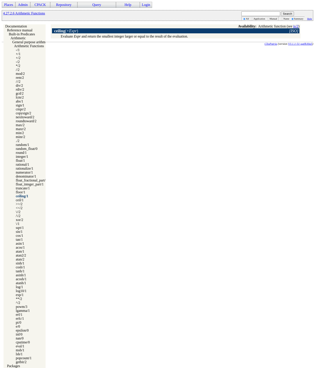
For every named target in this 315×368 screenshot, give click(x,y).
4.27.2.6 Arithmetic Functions (24, 13)
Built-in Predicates (22, 34)
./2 (17, 141)
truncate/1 (23, 188)
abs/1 (19, 101)
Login (146, 5)
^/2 (18, 303)
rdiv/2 (20, 89)
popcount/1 (24, 358)
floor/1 (20, 192)
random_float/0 (26, 149)
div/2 (19, 85)
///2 (18, 81)
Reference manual (19, 30)
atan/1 (20, 251)
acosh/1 (21, 279)
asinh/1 (21, 275)
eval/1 (20, 346)
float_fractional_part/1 (31, 180)
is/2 (295, 26)
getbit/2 (21, 362)
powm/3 (21, 307)
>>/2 (19, 204)
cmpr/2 (21, 109)
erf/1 (19, 314)
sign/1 (20, 105)
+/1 (18, 54)
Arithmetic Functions (29, 46)
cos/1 (19, 235)
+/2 (18, 58)
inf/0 (19, 334)
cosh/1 (20, 267)
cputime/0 (23, 342)
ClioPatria (271, 43)
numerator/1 (24, 172)
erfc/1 (20, 318)
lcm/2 (20, 97)
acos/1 (20, 247)
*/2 (18, 66)
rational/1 (22, 164)
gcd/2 (20, 93)
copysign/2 (23, 113)
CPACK (40, 5)
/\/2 (18, 216)
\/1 (18, 224)
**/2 (19, 299)
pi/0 (18, 322)
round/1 (21, 152)
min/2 (20, 133)
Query (96, 5)
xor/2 (19, 220)
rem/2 (20, 77)
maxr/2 (21, 129)
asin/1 (20, 243)
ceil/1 (20, 200)
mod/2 (20, 73)
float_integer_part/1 (30, 184)
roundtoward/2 (26, 121)
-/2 (18, 62)
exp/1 (20, 295)
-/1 (18, 50)
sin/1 (19, 231)
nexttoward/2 (25, 117)
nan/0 (20, 338)
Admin (23, 5)
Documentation (16, 26)
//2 (18, 70)
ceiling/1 (22, 196)
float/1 (20, 160)
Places (8, 5)
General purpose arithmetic (31, 42)
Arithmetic (18, 38)
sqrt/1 (20, 228)
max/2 (20, 125)
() (66, 31)
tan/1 (19, 239)
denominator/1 (26, 176)
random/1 (22, 145)
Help (128, 5)
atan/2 (20, 259)
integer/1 (22, 156)
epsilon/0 (22, 330)
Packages (13, 366)
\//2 (18, 212)
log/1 (19, 287)
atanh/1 (21, 283)
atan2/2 (21, 255)
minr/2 (20, 137)
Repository (63, 5)
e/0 (18, 326)
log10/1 (21, 291)
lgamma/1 (23, 310)
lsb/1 (19, 354)
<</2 (19, 208)
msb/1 (20, 350)
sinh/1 (20, 263)
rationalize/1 (24, 168)
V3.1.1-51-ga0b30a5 (300, 43)
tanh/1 (20, 271)
